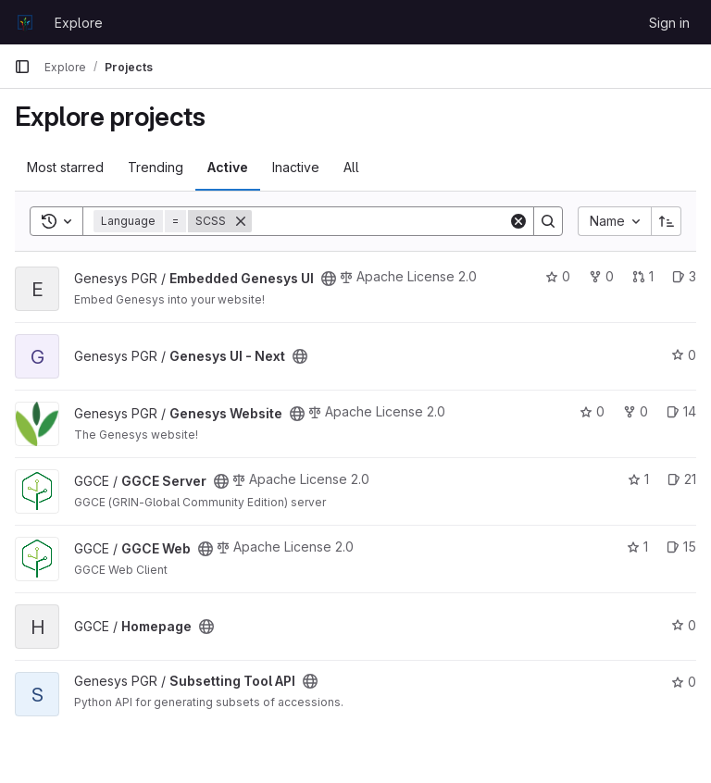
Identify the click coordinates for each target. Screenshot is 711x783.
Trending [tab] (155, 167)
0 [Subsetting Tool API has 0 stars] (683, 682)
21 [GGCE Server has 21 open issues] (681, 479)
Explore (79, 23)
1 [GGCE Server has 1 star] (638, 479)
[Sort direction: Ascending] (666, 221)
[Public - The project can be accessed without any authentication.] (328, 278)
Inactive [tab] (295, 167)
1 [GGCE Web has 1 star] (637, 546)
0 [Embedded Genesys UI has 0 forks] (601, 276)
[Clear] (518, 221)
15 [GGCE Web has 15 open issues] (681, 546)
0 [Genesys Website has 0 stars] (592, 411)
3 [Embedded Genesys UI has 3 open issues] (684, 276)
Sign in (669, 23)
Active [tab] (227, 167)
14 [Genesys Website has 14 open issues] (681, 411)
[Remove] (241, 221)
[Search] (380, 221)
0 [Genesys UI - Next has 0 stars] (683, 355)
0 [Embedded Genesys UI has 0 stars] (557, 276)
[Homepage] (25, 22)
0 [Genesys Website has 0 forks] (635, 411)
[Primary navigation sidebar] (22, 66)
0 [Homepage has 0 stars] (683, 625)
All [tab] (351, 167)
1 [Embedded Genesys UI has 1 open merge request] (643, 276)
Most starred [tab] (65, 167)
